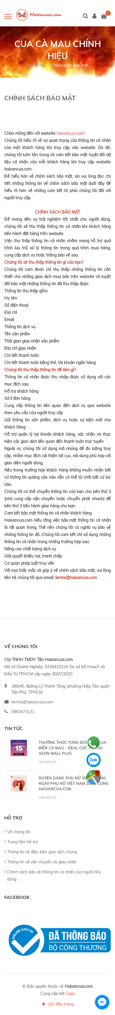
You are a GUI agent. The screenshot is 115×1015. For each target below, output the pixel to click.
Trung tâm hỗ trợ (22, 841)
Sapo (70, 993)
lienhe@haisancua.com (32, 702)
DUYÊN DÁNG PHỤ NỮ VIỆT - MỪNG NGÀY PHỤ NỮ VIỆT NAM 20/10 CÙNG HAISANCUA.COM (74, 783)
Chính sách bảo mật (69, 65)
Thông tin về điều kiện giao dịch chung (42, 851)
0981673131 (22, 711)
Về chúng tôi (18, 831)
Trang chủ (36, 65)
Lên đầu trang (58, 1004)
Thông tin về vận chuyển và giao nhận (41, 862)
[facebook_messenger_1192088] (102, 1002)
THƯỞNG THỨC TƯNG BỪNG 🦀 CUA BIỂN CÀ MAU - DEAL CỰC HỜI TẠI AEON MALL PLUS (72, 748)
